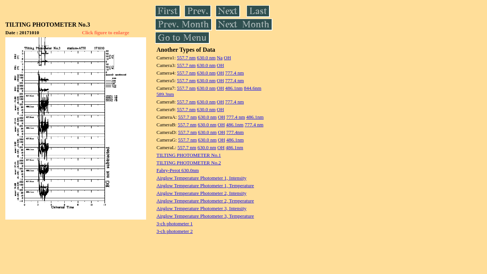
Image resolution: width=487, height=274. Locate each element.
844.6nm (252, 88)
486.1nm (234, 88)
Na (220, 58)
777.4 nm (234, 73)
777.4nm (235, 132)
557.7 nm (186, 58)
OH (227, 58)
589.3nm (165, 94)
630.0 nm (206, 58)
